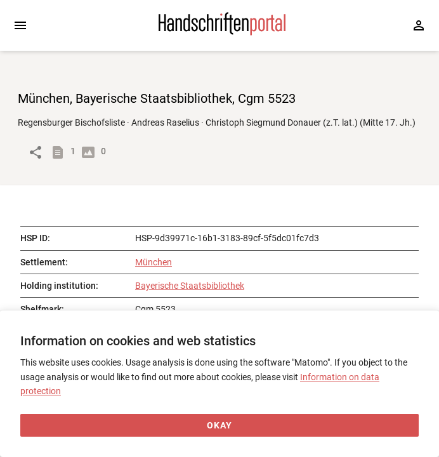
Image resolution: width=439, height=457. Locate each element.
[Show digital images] (90, 152)
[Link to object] (35, 152)
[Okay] (219, 425)
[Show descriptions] (60, 152)
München (153, 262)
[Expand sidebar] (20, 25)
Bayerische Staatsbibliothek (189, 286)
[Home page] (222, 32)
